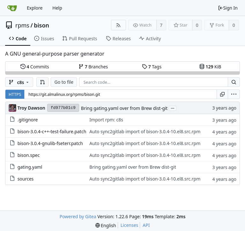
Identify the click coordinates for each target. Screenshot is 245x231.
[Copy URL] (222, 94)
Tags (151, 67)
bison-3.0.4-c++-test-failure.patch (52, 131)
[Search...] (234, 82)
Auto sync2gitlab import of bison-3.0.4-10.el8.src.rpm (144, 131)
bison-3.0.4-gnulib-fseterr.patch (50, 143)
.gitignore (28, 120)
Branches (93, 67)
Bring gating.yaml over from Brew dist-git (124, 108)
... (172, 108)
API (146, 225)
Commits (34, 67)
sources (26, 179)
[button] (42, 82)
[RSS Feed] (118, 25)
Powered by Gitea (78, 216)
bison (41, 25)
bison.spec (29, 155)
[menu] (234, 94)
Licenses (129, 225)
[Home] (12, 8)
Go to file (63, 82)
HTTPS (15, 94)
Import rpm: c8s (106, 120)
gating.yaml (30, 167)
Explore (34, 8)
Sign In (228, 8)
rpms (22, 25)
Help (57, 8)
